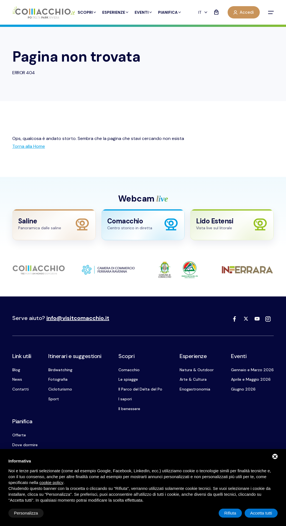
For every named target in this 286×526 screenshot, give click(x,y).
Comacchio (129, 369)
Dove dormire (25, 444)
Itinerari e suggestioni (74, 356)
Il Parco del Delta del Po (140, 389)
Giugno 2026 (243, 389)
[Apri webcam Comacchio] (143, 224)
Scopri (87, 12)
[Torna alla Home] (28, 146)
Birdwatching (60, 369)
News (17, 379)
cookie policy (51, 482)
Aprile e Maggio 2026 (251, 379)
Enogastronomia (195, 389)
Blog (16, 369)
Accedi (243, 12)
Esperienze (115, 12)
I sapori (125, 398)
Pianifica (170, 12)
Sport (53, 398)
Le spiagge (128, 379)
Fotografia (58, 379)
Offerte (19, 435)
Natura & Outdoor (197, 369)
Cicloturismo (60, 389)
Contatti (20, 389)
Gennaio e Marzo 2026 (252, 369)
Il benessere (129, 408)
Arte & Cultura (193, 379)
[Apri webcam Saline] (54, 224)
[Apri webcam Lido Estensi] (232, 224)
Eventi (143, 12)
